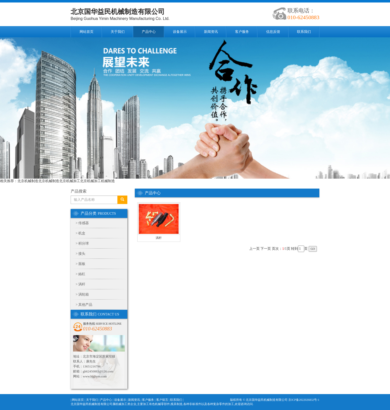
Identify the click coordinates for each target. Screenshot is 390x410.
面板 (81, 264)
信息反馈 (273, 32)
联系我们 (304, 32)
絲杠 (81, 274)
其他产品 (85, 305)
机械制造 (108, 181)
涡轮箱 (83, 294)
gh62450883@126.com (98, 371)
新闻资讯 (211, 32)
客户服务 (242, 32)
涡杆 (81, 284)
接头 (81, 254)
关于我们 (118, 32)
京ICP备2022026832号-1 (303, 400)
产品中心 (149, 32)
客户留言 (162, 400)
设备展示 (180, 32)
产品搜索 (79, 191)
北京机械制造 (27, 181)
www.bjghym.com (95, 376)
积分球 (83, 243)
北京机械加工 (69, 181)
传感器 (83, 223)
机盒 (81, 233)
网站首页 (87, 32)
